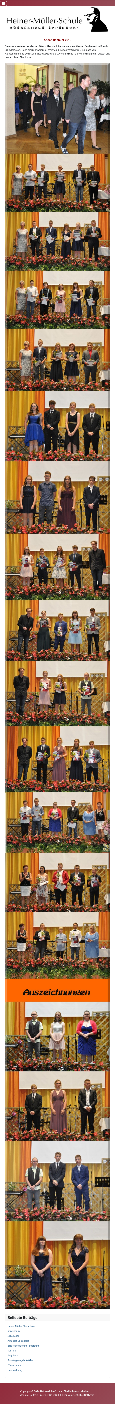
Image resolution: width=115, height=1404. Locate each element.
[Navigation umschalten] (3, 3)
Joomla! (24, 1395)
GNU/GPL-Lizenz (58, 1395)
